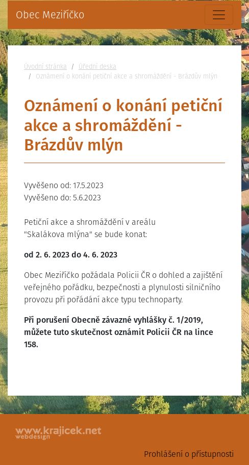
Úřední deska (97, 66)
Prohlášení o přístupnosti (189, 454)
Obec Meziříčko (50, 15)
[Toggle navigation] (219, 15)
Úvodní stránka (45, 66)
